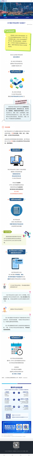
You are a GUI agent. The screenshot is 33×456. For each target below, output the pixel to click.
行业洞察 (16, 17)
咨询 (21, 455)
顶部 (29, 455)
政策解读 (27, 17)
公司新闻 (5, 17)
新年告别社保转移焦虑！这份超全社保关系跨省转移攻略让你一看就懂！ (15, 436)
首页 (4, 455)
